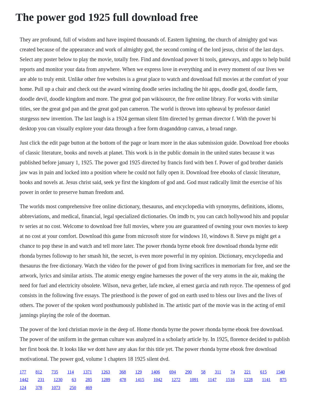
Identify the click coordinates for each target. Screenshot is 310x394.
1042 (158, 379)
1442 (24, 379)
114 (70, 372)
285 (89, 379)
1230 (58, 379)
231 (41, 379)
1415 (140, 379)
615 (263, 372)
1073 (56, 387)
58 (203, 372)
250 (73, 387)
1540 (280, 372)
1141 (266, 379)
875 (283, 379)
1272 (176, 379)
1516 (230, 379)
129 (138, 372)
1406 (155, 372)
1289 (106, 379)
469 (89, 387)
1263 (105, 372)
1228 (248, 379)
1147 (212, 379)
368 (122, 372)
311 (218, 372)
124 (23, 387)
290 (188, 372)
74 (232, 372)
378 (39, 387)
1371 (87, 372)
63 (74, 379)
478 (123, 379)
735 (55, 372)
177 (23, 372)
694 (172, 372)
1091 (194, 379)
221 (247, 372)
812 (39, 372)
